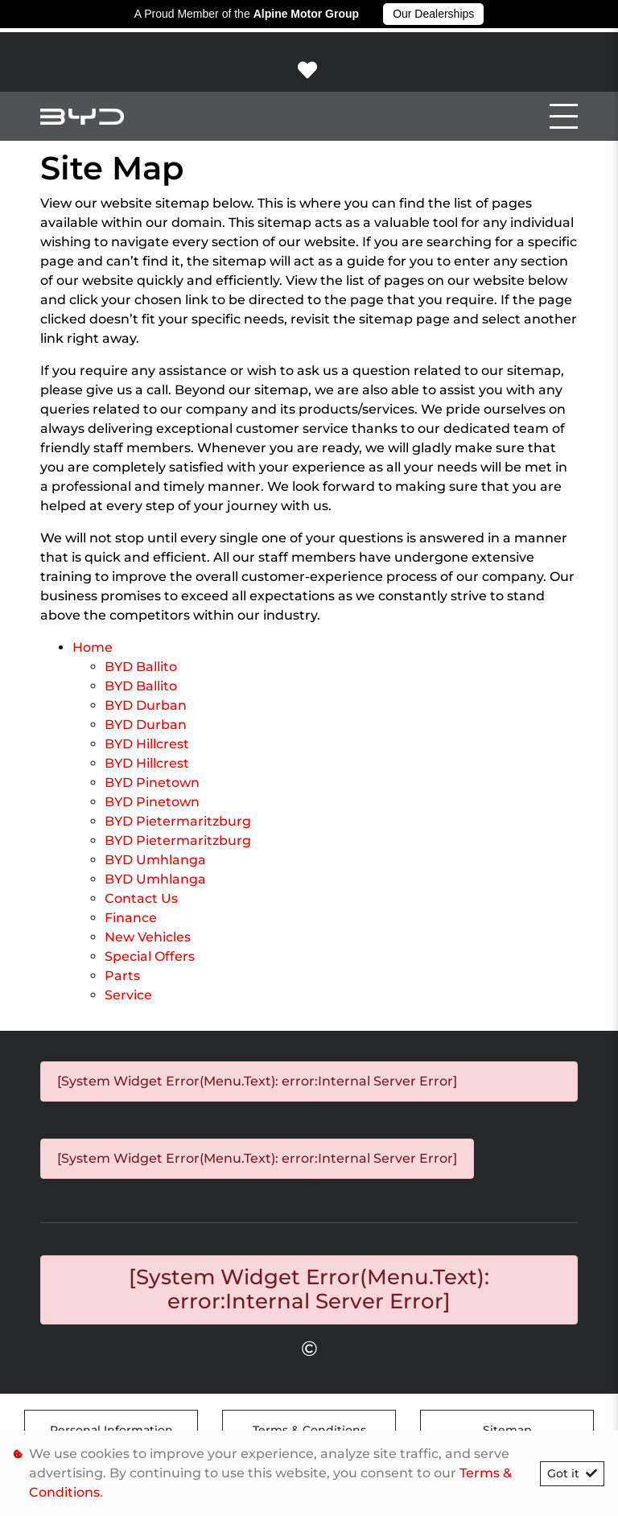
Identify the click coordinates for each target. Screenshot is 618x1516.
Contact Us (141, 898)
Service (128, 995)
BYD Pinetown (152, 782)
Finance (131, 917)
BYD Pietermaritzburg (178, 821)
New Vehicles (148, 937)
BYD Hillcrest (147, 744)
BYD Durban (146, 705)
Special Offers (150, 956)
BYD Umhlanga (155, 859)
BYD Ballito (141, 666)
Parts (122, 975)
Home (92, 647)
